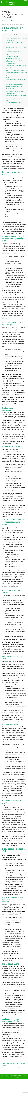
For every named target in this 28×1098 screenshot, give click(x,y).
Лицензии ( (8, 77)
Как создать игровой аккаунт (13, 51)
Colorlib (11, 1077)
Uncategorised (7, 1058)
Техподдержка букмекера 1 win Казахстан (16, 95)
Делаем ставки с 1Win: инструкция (14, 42)
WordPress (20, 1077)
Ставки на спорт (10, 90)
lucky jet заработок (10, 63)
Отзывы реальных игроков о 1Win (14, 67)
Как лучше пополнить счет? (12, 56)
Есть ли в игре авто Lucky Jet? (13, 102)
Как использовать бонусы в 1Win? (14, 52)
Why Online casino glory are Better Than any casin (14, 1064)
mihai (13, 20)
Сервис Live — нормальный (13, 75)
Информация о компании (12, 45)
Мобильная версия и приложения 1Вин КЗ (16, 65)
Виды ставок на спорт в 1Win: (13, 58)
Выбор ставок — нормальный (13, 44)
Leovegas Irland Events (19, 1068)
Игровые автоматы (10, 54)
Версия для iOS (10, 88)
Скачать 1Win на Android (12, 97)
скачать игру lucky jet (11, 82)
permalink (14, 1058)
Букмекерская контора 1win (12, 104)
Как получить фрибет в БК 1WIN (14, 37)
